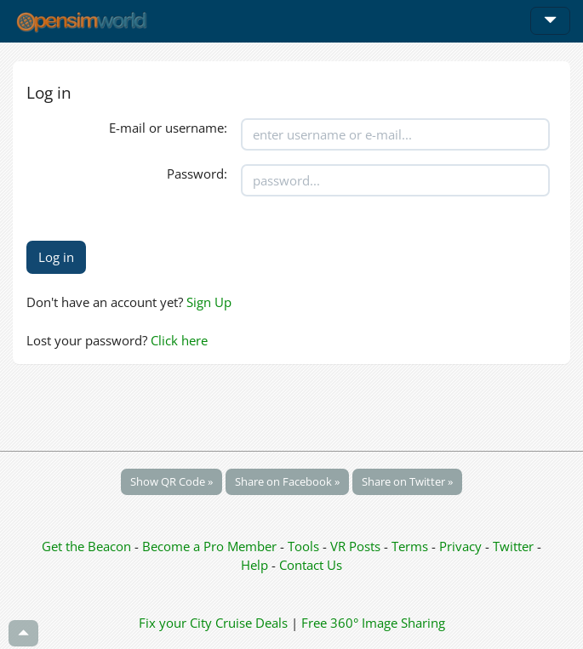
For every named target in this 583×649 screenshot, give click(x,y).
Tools (305, 546)
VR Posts (357, 546)
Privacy (460, 546)
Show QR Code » (171, 481)
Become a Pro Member (211, 546)
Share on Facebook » (287, 481)
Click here (179, 340)
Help (254, 564)
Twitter (513, 546)
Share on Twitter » (407, 481)
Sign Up (208, 301)
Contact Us (310, 564)
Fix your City (175, 622)
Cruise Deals (251, 622)
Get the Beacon (86, 546)
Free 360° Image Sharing (373, 622)
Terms (412, 546)
